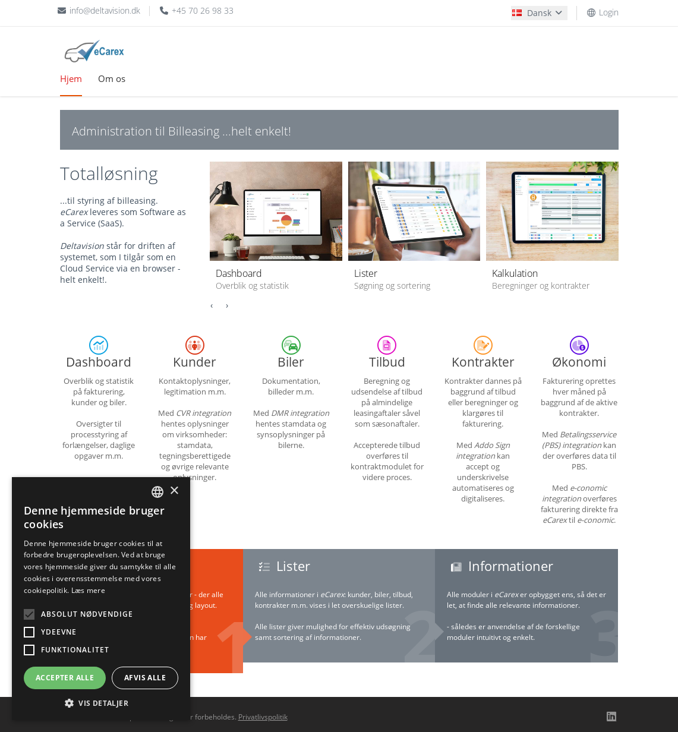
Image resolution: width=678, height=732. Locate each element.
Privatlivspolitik (263, 717)
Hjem (71, 78)
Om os (111, 78)
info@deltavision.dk (99, 10)
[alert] (101, 598)
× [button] (173, 491)
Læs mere (88, 590)
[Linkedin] (612, 716)
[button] (101, 702)
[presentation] (211, 305)
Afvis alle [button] (145, 678)
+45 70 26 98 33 (196, 10)
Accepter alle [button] (65, 678)
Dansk (538, 12)
